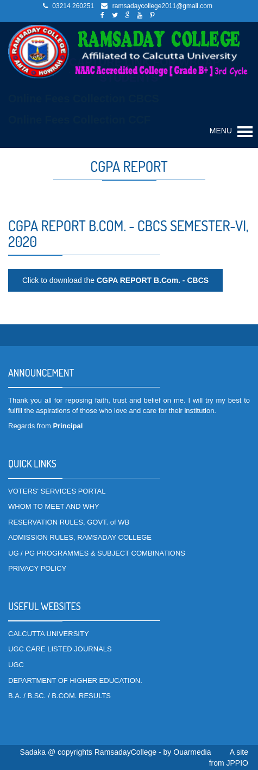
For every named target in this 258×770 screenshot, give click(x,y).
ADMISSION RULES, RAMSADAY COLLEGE (80, 537)
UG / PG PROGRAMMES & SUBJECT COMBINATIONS (96, 553)
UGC (16, 665)
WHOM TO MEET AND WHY (53, 506)
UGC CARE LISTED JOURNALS (60, 649)
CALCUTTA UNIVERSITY (48, 634)
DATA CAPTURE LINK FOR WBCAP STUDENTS (129, 70)
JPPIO (237, 763)
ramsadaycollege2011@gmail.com (162, 6)
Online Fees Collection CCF (79, 120)
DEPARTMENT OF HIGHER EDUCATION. (75, 680)
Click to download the (115, 280)
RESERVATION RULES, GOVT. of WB (68, 522)
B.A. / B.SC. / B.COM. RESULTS (59, 696)
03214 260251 (73, 6)
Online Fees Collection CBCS (83, 98)
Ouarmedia (192, 752)
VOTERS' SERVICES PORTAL (56, 491)
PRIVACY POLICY (37, 568)
